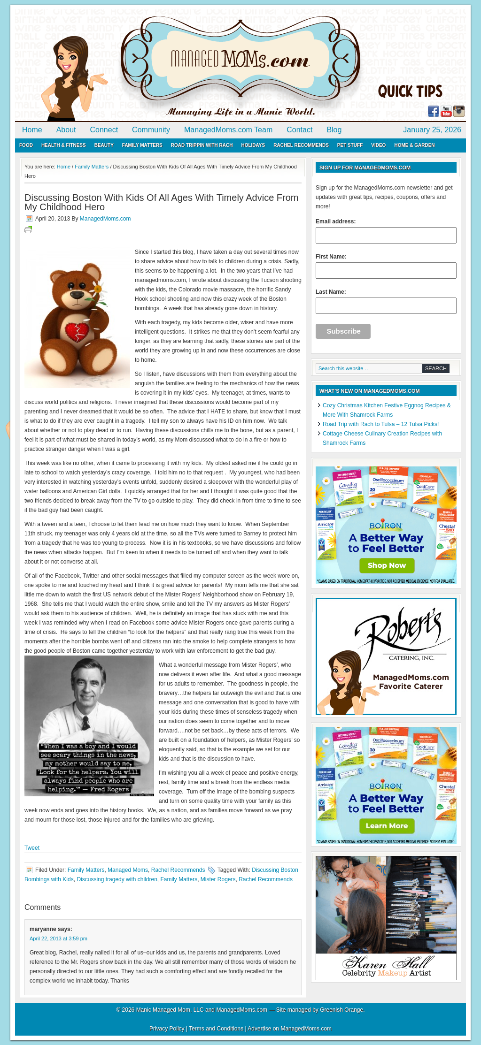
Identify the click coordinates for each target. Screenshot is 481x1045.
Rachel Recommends (301, 145)
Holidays (253, 145)
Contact (299, 130)
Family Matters (142, 145)
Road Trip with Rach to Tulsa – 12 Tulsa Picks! (381, 424)
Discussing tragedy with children (117, 879)
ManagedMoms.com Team (228, 130)
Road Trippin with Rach (202, 145)
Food (26, 145)
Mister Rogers (218, 879)
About (66, 130)
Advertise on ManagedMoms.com (290, 1028)
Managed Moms (128, 870)
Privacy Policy (167, 1028)
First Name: (386, 266)
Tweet (31, 848)
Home (32, 130)
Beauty (104, 145)
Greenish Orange (341, 1010)
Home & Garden (414, 145)
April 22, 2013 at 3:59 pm (58, 938)
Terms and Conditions (216, 1028)
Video (378, 145)
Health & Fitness (63, 145)
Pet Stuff (350, 145)
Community (151, 130)
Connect (104, 130)
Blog (333, 130)
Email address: (386, 231)
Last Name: (386, 301)
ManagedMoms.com (123, 65)
